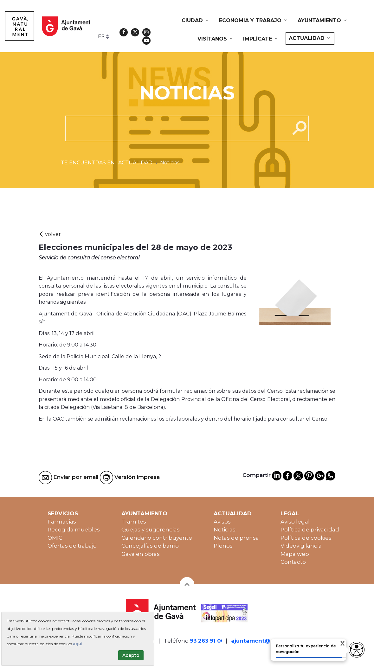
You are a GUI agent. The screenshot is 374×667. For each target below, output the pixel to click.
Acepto (130, 655)
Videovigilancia (301, 546)
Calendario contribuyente (156, 538)
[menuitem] (195, 21)
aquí (77, 643)
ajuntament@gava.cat (263, 641)
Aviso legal (295, 521)
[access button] (356, 649)
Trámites (133, 521)
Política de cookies (306, 538)
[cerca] (175, 128)
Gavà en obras (140, 554)
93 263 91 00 (207, 641)
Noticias (224, 529)
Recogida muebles (74, 529)
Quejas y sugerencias (150, 529)
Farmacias (62, 521)
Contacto (293, 562)
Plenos (223, 546)
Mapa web (294, 554)
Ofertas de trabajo (72, 546)
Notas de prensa (236, 538)
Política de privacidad (309, 529)
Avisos (222, 521)
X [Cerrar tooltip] (338, 644)
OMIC (55, 538)
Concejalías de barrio (150, 546)
